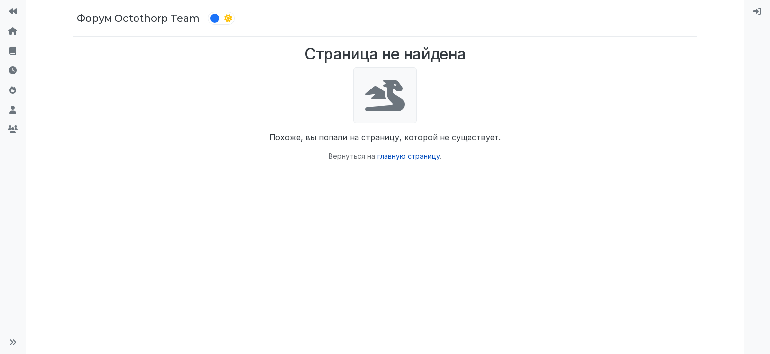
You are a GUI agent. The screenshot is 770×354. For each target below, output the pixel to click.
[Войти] (757, 12)
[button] (13, 342)
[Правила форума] (13, 51)
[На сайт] (13, 12)
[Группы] (13, 130)
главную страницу (408, 156)
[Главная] (13, 31)
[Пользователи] (13, 110)
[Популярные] (13, 90)
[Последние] (13, 71)
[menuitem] (757, 12)
